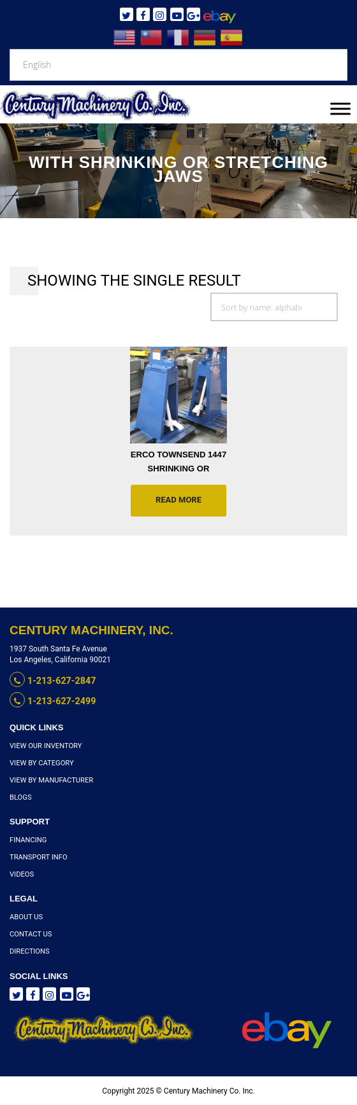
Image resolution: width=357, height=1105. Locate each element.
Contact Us (30, 933)
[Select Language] (178, 65)
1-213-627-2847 (52, 681)
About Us (26, 916)
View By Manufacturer (51, 779)
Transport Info (38, 856)
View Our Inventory (45, 744)
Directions (29, 951)
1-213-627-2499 (52, 700)
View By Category (41, 762)
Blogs (20, 797)
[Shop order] (274, 307)
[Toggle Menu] (340, 108)
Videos (22, 874)
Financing (28, 839)
